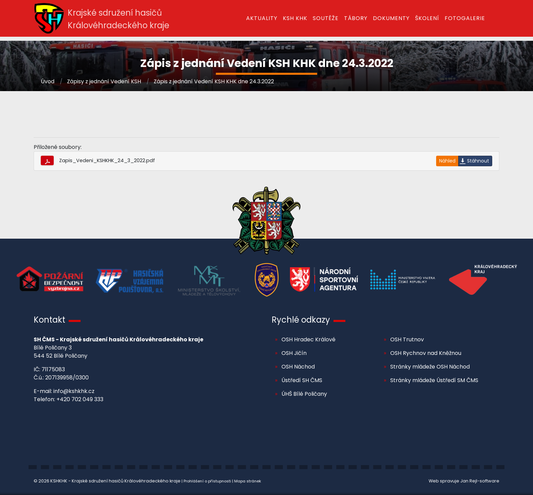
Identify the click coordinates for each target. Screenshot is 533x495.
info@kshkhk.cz (73, 391)
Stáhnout (478, 160)
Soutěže (326, 18)
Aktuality (261, 18)
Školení (427, 18)
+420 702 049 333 (79, 399)
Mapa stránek (247, 481)
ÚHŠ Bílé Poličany (304, 394)
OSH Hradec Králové (308, 339)
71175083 (53, 369)
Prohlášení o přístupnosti (207, 481)
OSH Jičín (294, 353)
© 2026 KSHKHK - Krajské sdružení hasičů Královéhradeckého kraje (107, 481)
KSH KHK (295, 18)
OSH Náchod (298, 367)
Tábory (355, 18)
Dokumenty (391, 18)
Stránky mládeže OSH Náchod (430, 367)
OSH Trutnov (407, 339)
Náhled (447, 160)
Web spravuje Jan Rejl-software (464, 481)
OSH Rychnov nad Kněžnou (425, 353)
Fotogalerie (465, 18)
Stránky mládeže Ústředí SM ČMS (434, 380)
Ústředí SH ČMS (301, 380)
